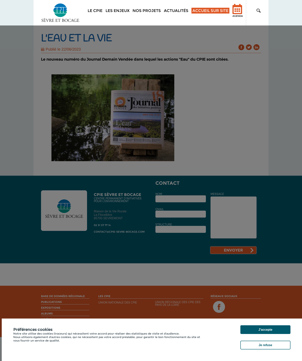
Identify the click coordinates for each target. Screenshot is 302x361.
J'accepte (265, 329)
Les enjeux (117, 11)
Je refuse (265, 345)
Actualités (176, 11)
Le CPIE (95, 11)
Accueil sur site (210, 10)
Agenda (237, 13)
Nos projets (147, 11)
